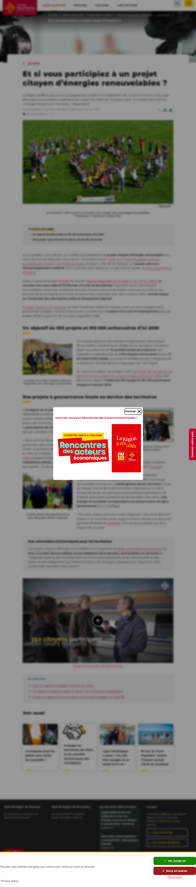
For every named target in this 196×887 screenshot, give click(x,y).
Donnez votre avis (192, 444)
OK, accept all (175, 860)
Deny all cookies (174, 870)
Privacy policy (9, 881)
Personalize (174, 877)
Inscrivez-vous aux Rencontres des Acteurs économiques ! (96, 417)
